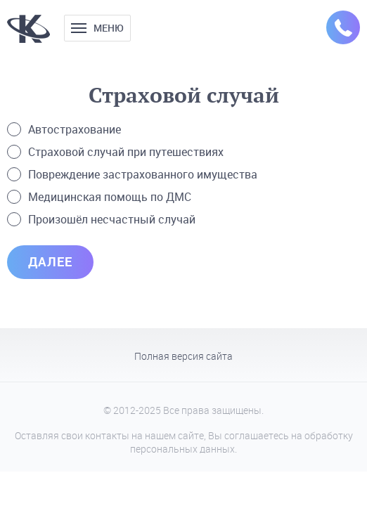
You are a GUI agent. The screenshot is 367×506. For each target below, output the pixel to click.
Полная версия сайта (183, 357)
